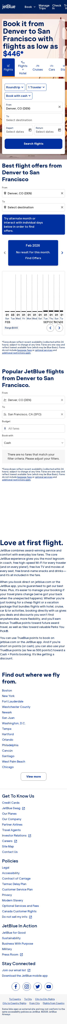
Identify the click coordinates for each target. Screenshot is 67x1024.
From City (34, 1003)
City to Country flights (14, 1003)
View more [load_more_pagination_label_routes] (33, 776)
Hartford (8, 734)
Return (39, 128)
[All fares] (35, 428)
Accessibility (11, 873)
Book (31, 7)
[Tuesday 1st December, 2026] (62, 311)
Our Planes (9, 813)
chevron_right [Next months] (62, 252)
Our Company (11, 819)
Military (7, 949)
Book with (7, 435)
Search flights (33, 143)
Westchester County (16, 707)
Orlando (7, 739)
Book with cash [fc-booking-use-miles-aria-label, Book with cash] (16, 96)
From (8, 104)
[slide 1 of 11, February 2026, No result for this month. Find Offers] (33, 253)
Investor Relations (16, 836)
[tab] (8, 67)
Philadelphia (10, 745)
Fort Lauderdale (12, 701)
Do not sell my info (17, 917)
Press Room (12, 955)
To (7, 116)
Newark (7, 712)
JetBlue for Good (14, 932)
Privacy (7, 895)
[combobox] (34, 193)
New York (8, 696)
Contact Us (10, 852)
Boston (7, 690)
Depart (9, 128)
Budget (6, 421)
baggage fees (24, 350)
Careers (9, 841)
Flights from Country (53, 1003)
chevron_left (50, 328)
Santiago (8, 756)
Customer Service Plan (17, 889)
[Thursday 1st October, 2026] (51, 311)
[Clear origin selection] (62, 193)
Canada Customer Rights (19, 911)
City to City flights (45, 999)
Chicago (8, 767)
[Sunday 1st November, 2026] (56, 311)
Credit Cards (11, 802)
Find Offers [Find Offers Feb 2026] (33, 258)
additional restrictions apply (16, 353)
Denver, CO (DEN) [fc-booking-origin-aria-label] (18, 108)
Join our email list (16, 970)
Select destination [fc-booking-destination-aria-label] (19, 120)
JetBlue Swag (13, 808)
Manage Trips (44, 7)
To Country (15, 999)
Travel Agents (11, 830)
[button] (36, 87)
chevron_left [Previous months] (5, 252)
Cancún (7, 750)
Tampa (6, 728)
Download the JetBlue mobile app (25, 975)
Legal (5, 867)
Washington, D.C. (14, 723)
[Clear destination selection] (62, 207)
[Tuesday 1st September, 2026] (45, 311)
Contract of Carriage (16, 878)
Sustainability (11, 938)
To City (28, 999)
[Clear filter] (60, 107)
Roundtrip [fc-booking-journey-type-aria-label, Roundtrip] (13, 87)
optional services (43, 350)
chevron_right (59, 328)
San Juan (8, 717)
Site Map (8, 846)
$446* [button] (13, 53)
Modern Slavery (12, 900)
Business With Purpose (17, 943)
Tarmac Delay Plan (14, 884)
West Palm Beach (13, 761)
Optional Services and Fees (20, 906)
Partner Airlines (12, 824)
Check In (56, 7)
